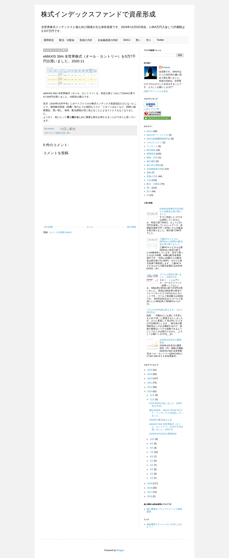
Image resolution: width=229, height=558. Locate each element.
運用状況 (49, 40)
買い (138, 40)
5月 (152, 460)
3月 (152, 469)
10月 (152, 439)
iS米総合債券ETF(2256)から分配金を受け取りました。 (171, 211)
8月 (152, 448)
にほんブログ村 (151, 109)
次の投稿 (48, 227)
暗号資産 (151, 150)
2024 (150, 374)
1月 (152, 478)
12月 (152, 395)
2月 (152, 473)
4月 (152, 465)
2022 (150, 382)
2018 (150, 488)
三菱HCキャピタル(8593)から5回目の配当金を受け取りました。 (171, 242)
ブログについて (154, 142)
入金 (149, 180)
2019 (150, 483)
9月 (152, 443)
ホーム (90, 227)
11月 (152, 399)
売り (148, 40)
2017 (150, 492)
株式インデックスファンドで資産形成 (98, 14)
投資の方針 (86, 40)
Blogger (120, 550)
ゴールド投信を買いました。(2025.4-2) (171, 275)
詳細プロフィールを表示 (156, 91)
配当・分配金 (66, 40)
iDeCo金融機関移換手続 (158, 138)
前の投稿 (131, 227)
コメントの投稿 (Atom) (60, 232)
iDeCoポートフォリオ (157, 135)
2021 (150, 387)
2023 (150, 378)
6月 (152, 456)
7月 (152, 452)
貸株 (149, 172)
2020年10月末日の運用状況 (163, 433)
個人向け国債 (153, 165)
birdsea (166, 67)
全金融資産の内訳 (108, 40)
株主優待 (151, 161)
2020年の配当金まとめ (160, 420)
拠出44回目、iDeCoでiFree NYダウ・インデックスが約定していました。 (166, 413)
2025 (150, 370)
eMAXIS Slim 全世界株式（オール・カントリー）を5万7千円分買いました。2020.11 (166, 427)
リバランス (152, 146)
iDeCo (126, 40)
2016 (150, 496)
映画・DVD (152, 157)
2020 (150, 391)
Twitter (160, 40)
